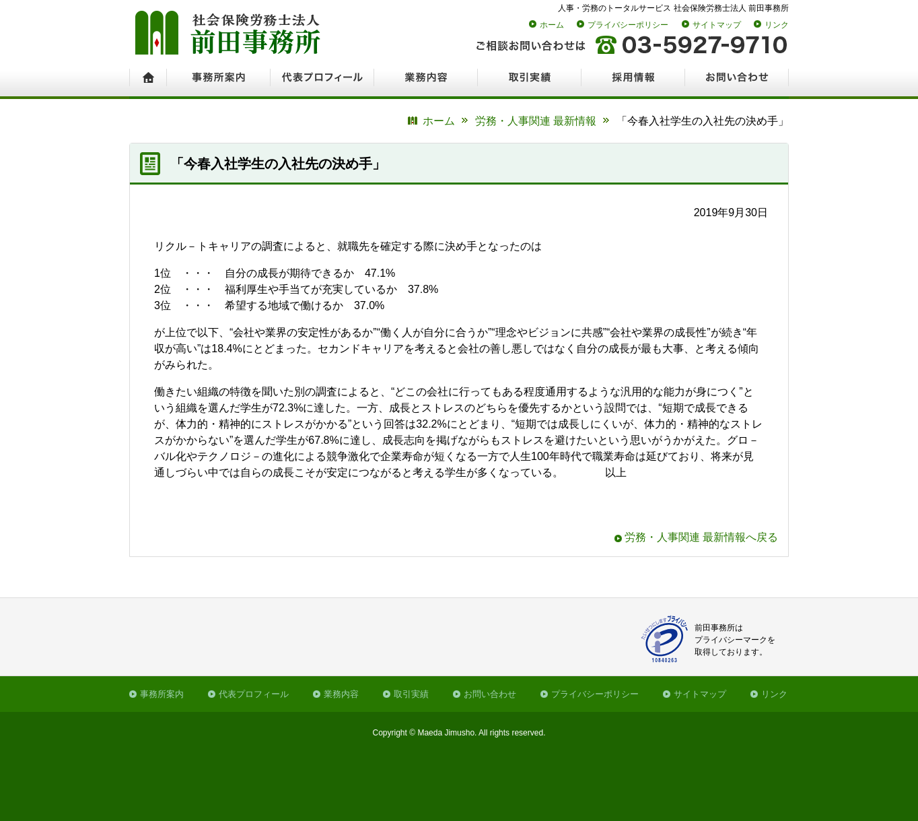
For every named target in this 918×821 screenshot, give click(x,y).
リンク (777, 25)
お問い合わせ (490, 694)
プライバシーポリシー (628, 25)
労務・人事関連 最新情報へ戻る (701, 537)
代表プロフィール (254, 694)
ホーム (552, 25)
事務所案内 (162, 694)
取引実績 (411, 694)
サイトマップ (717, 25)
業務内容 (341, 694)
